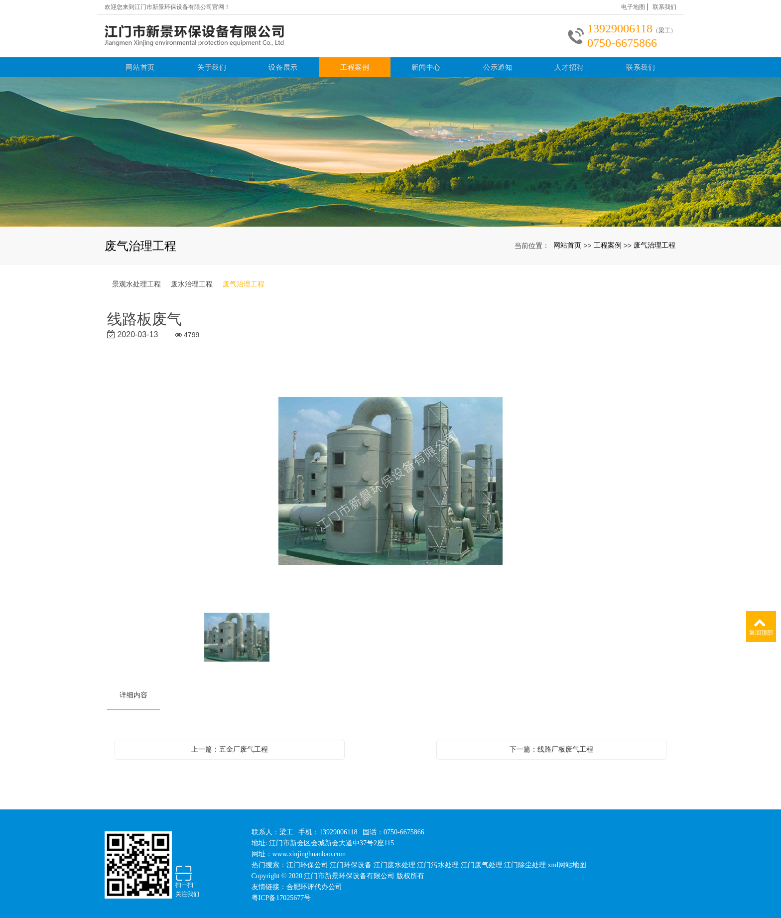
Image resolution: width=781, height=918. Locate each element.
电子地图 (633, 6)
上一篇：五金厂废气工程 (229, 746)
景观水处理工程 (136, 281)
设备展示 (283, 64)
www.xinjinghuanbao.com (309, 851)
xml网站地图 (567, 862)
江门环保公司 (307, 862)
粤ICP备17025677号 (281, 895)
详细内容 (133, 692)
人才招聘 (569, 64)
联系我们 (664, 6)
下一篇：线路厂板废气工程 (551, 746)
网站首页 (140, 64)
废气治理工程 (654, 242)
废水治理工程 (192, 281)
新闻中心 (426, 64)
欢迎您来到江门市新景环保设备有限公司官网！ (167, 6)
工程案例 (355, 64)
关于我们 (212, 64)
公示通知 (498, 64)
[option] (390, 479)
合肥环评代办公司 (314, 884)
